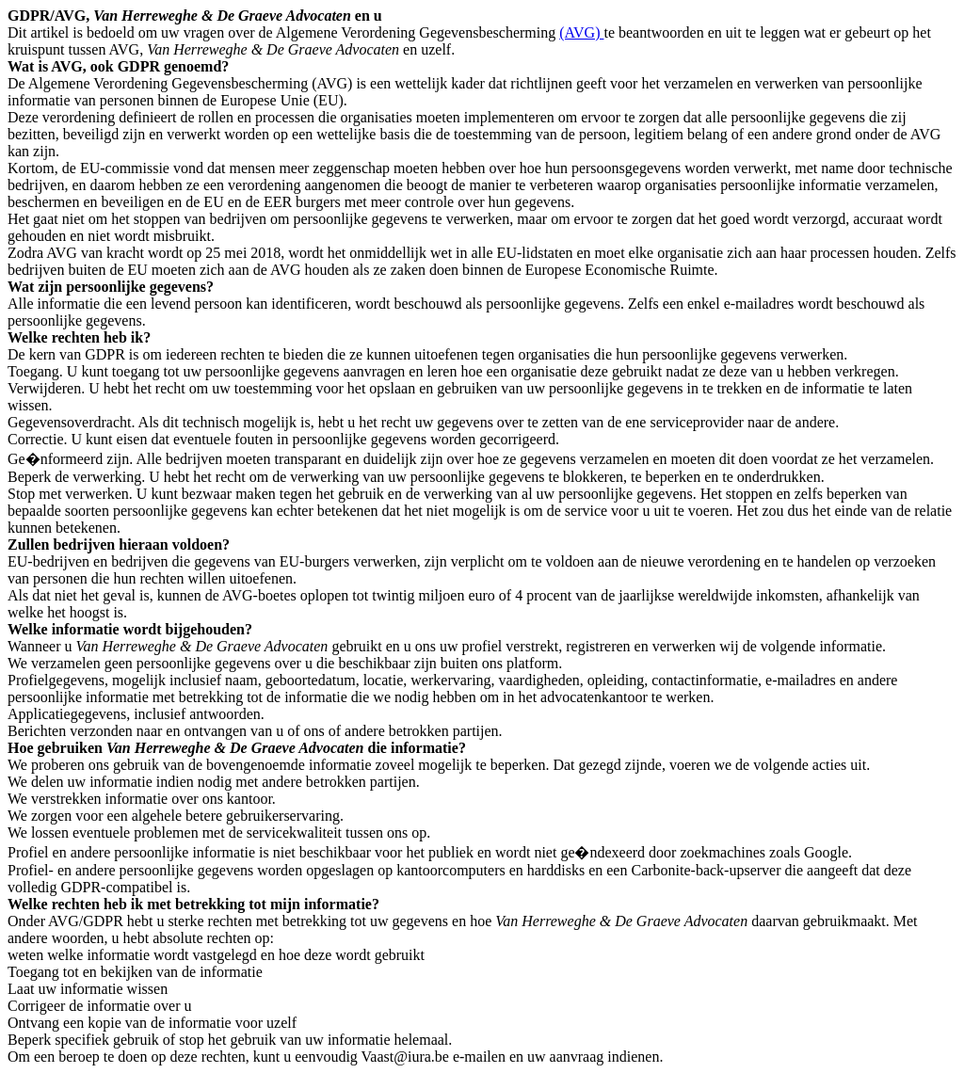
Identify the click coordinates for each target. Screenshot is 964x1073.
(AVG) (581, 32)
